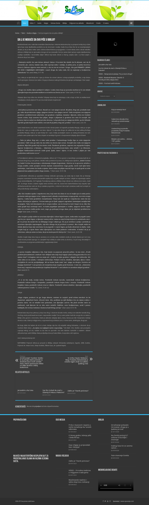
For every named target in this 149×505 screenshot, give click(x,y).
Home (17, 33)
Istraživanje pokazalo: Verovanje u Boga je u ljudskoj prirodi (120, 427)
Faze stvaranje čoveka (120, 455)
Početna (18, 22)
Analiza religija (31, 33)
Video (32, 23)
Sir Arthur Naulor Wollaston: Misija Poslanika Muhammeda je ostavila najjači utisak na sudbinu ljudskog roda (76, 360)
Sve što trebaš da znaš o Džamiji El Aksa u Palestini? (54, 391)
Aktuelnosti (90, 23)
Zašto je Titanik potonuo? (78, 391)
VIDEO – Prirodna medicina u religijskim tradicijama (80, 471)
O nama (106, 23)
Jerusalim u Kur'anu (25, 390)
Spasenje (116, 501)
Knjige (46, 23)
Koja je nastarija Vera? (118, 109)
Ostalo (98, 23)
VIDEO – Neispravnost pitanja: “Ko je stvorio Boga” (115, 74)
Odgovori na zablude (76, 23)
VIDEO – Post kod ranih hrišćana (109, 83)
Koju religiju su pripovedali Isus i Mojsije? (79, 446)
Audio (39, 23)
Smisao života (55, 23)
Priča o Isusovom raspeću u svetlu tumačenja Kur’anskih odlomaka (80, 427)
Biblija (65, 23)
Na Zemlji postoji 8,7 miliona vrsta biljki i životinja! (119, 437)
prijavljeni (37, 406)
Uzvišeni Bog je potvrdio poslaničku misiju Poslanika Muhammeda (120, 131)
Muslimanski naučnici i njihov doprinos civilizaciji (79, 481)
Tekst (24, 23)
